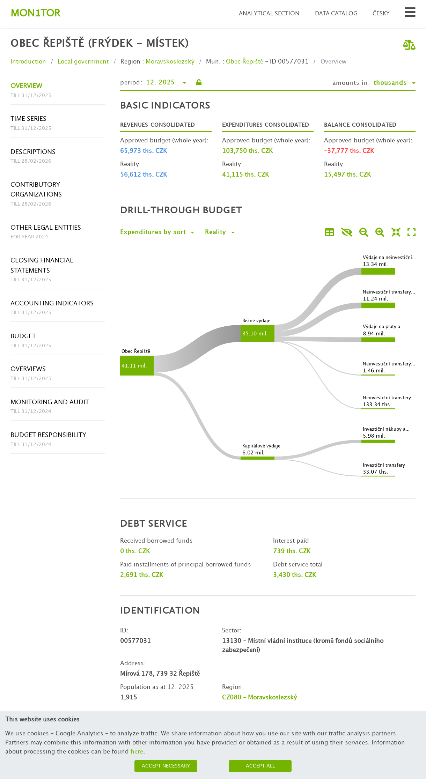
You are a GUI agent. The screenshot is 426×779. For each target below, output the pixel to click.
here (137, 752)
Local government (83, 62)
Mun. (213, 62)
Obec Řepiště (244, 62)
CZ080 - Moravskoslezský (259, 697)
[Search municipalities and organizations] (410, 14)
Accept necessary (166, 766)
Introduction (28, 62)
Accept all (260, 766)
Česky (381, 14)
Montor (35, 14)
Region (130, 62)
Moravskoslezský (170, 62)
